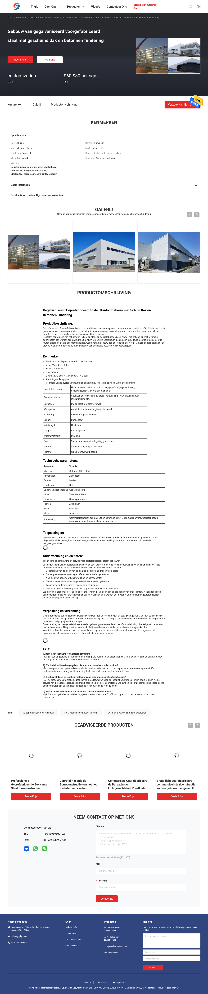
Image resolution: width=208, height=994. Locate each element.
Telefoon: (102, 880)
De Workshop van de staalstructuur (113, 938)
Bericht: (101, 826)
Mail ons (50, 59)
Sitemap (87, 982)
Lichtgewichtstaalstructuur (115, 946)
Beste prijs (20, 59)
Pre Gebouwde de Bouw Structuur (81, 712)
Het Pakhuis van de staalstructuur (112, 929)
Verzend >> (152, 967)
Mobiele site (102, 982)
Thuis (10, 17)
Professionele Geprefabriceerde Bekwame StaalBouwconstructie (29, 784)
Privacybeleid (119, 982)
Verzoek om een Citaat (182, 104)
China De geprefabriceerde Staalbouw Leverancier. (50, 988)
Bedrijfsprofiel (71, 927)
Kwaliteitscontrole (73, 939)
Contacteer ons (71, 946)
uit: (99, 864)
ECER (176, 988)
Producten (21, 17)
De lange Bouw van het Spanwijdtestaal (127, 712)
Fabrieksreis (70, 933)
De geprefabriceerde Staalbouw (45, 17)
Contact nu (106, 898)
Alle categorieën (111, 952)
